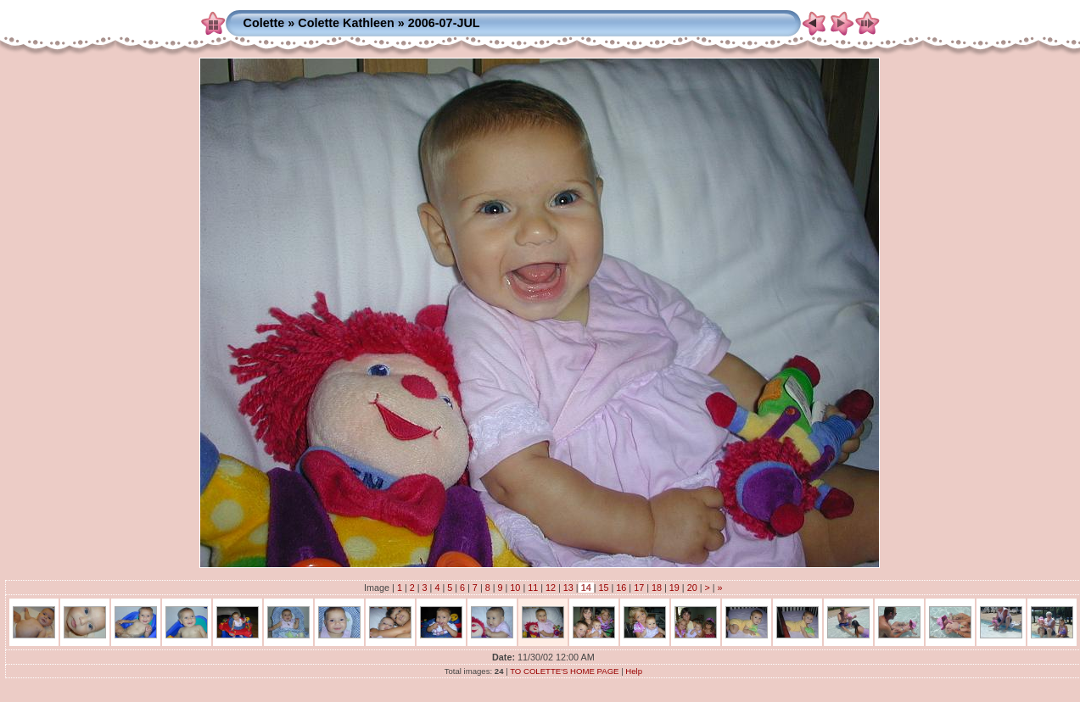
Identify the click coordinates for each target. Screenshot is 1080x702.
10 (515, 587)
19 (674, 587)
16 (621, 587)
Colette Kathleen (346, 23)
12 (550, 587)
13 (568, 587)
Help (633, 671)
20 (692, 587)
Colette (263, 23)
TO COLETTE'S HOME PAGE (564, 671)
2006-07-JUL (444, 23)
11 (532, 587)
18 (656, 587)
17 (638, 587)
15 (604, 587)
